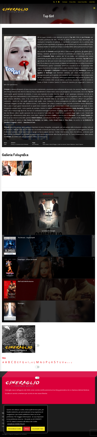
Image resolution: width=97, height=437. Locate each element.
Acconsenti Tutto (37, 429)
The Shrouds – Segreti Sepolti (26, 237)
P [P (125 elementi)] (46, 362)
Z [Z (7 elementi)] (71, 362)
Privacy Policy (72, 2)
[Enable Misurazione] (37, 367)
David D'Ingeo (53, 144)
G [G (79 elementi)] (23, 362)
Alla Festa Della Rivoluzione (26, 281)
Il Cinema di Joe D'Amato (21, 144)
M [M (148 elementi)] (37, 362)
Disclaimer (64, 2)
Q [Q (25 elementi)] (49, 362)
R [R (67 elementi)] (52, 362)
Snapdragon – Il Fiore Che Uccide (27, 259)
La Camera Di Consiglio (48, 231)
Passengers (21, 303)
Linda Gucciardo (61, 144)
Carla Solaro (46, 144)
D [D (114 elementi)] (15, 362)
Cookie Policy (92, 2)
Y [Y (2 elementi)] (69, 362)
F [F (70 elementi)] (20, 362)
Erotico (13, 144)
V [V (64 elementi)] (63, 362)
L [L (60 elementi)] (34, 362)
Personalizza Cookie (14, 429)
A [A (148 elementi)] (6, 362)
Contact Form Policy (82, 2)
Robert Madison (71, 144)
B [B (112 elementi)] (9, 362)
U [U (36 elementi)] (60, 362)
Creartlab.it (24, 434)
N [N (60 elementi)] (41, 362)
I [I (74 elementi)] (28, 362)
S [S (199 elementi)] (54, 362)
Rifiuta (27, 429)
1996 (5, 144)
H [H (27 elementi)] (26, 362)
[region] (25, 419)
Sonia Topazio (79, 144)
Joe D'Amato (35, 144)
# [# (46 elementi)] (3, 362)
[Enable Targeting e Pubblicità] (37, 378)
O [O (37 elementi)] (43, 362)
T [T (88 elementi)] (57, 362)
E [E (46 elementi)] (17, 362)
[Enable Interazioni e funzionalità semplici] (37, 345)
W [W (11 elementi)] (65, 362)
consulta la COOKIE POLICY (16, 424)
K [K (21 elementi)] (32, 362)
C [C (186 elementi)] (12, 362)
